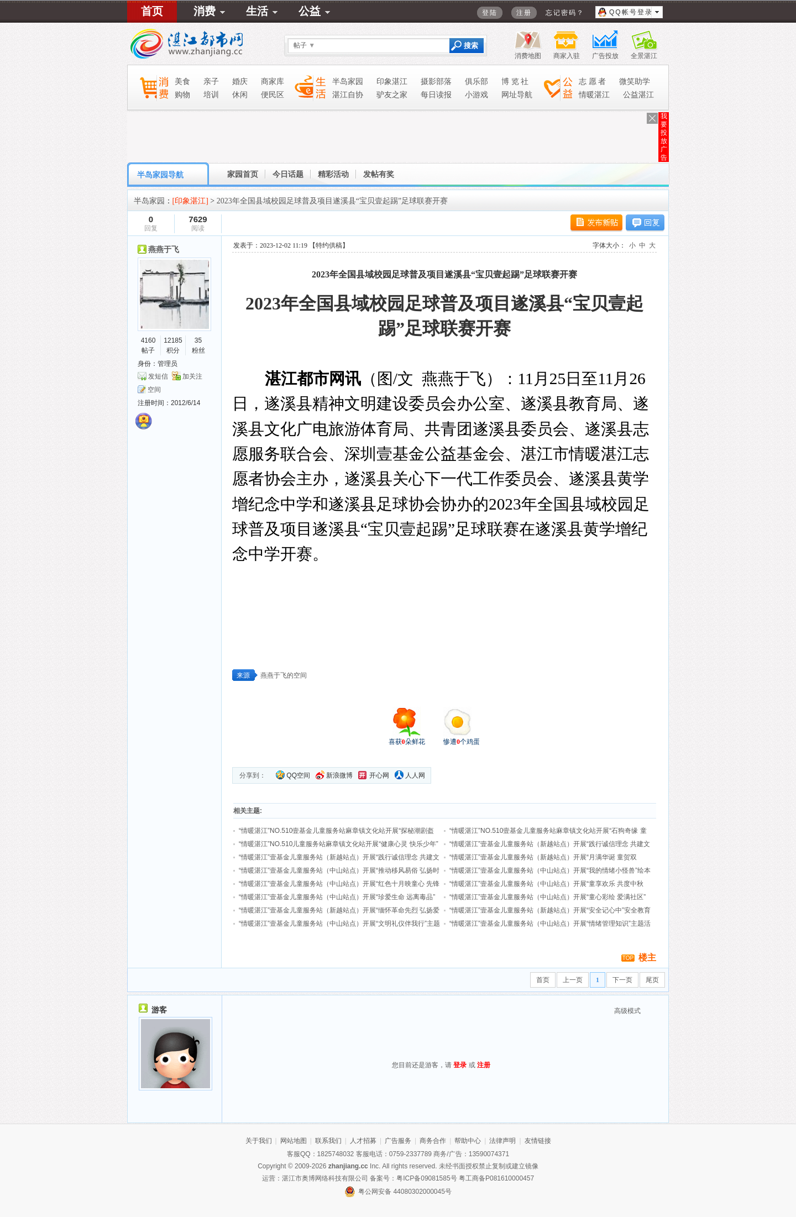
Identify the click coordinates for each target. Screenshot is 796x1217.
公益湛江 (638, 95)
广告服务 (398, 1141)
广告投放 (605, 55)
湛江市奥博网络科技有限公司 (325, 1178)
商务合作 (433, 1141)
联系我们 (328, 1141)
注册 (524, 13)
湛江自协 (347, 95)
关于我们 (258, 1141)
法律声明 (502, 1141)
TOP (627, 958)
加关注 (192, 376)
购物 (182, 95)
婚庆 (240, 81)
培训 (211, 95)
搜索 (471, 45)
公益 (309, 11)
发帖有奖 (378, 174)
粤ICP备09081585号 (426, 1178)
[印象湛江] (190, 201)
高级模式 (627, 1011)
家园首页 (242, 174)
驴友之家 (391, 95)
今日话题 (288, 174)
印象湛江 (391, 81)
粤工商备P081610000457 (496, 1178)
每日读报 (436, 95)
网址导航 (516, 95)
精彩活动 (333, 174)
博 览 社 (514, 81)
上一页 (573, 980)
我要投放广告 (664, 136)
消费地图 (528, 55)
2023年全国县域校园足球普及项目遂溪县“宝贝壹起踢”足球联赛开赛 (332, 201)
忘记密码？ (565, 13)
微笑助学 (634, 81)
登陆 (490, 13)
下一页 (622, 980)
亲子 (211, 81)
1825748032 (335, 1154)
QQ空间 (293, 774)
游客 (159, 1009)
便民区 (272, 95)
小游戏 (476, 95)
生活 (257, 11)
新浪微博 (334, 774)
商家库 (272, 81)
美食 (182, 81)
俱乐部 (476, 81)
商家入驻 (566, 55)
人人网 (410, 774)
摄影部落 (436, 81)
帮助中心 (467, 1141)
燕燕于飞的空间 (283, 675)
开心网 (373, 774)
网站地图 (293, 1141)
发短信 (158, 376)
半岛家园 (347, 81)
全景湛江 (644, 55)
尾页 (652, 980)
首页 (152, 11)
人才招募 (363, 1141)
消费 (204, 11)
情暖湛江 (594, 95)
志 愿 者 (592, 81)
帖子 (304, 45)
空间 (154, 390)
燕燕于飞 (163, 249)
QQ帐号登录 (625, 12)
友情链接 (538, 1141)
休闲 (240, 95)
